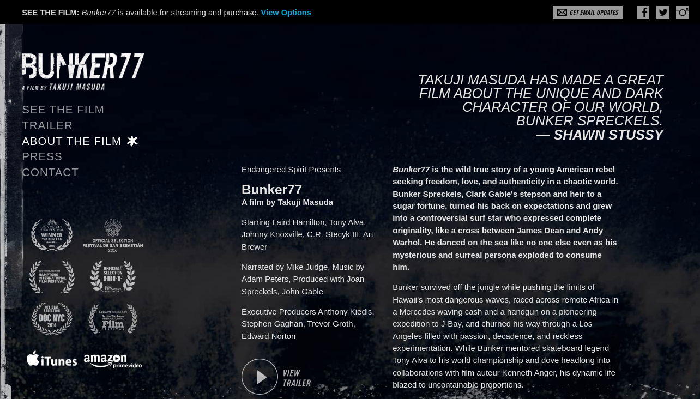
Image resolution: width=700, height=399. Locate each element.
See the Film (63, 109)
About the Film (72, 141)
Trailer (47, 125)
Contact (50, 172)
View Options (286, 12)
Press (42, 156)
